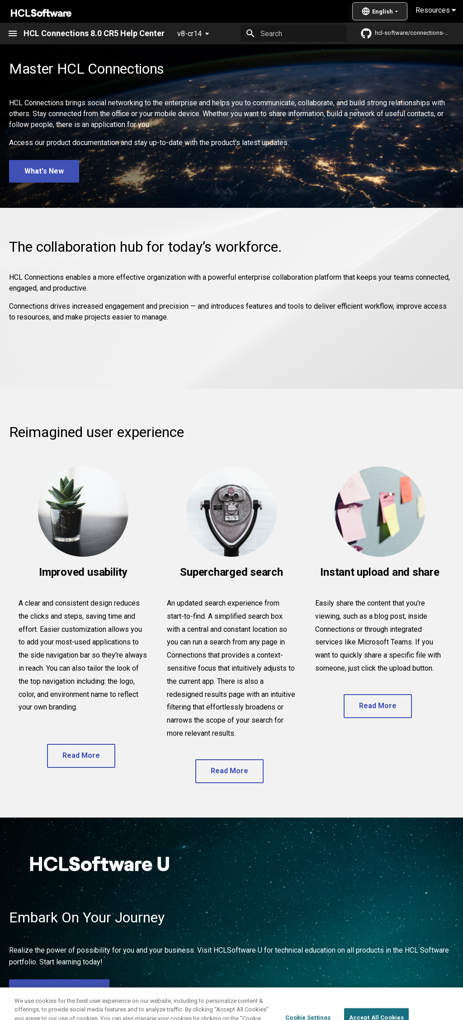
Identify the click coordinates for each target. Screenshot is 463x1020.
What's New (44, 171)
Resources (436, 10)
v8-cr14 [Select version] (189, 33)
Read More (81, 755)
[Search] (293, 33)
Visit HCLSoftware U (59, 990)
